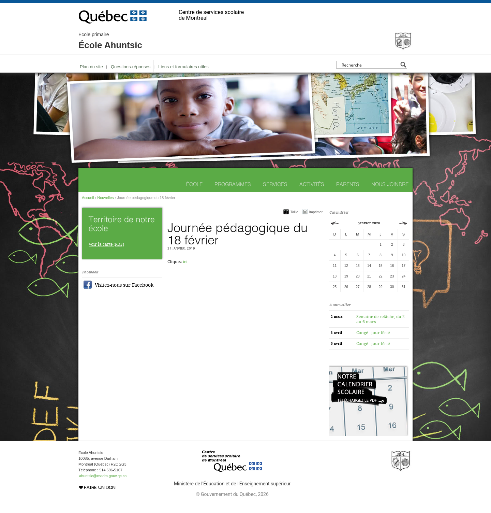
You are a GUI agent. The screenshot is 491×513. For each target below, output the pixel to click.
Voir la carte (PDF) (106, 244)
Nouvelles (105, 198)
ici (185, 261)
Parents (347, 184)
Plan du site (91, 66)
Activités (311, 184)
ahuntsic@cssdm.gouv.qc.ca (103, 476)
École (194, 184)
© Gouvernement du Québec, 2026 (232, 494)
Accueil (88, 198)
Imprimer (316, 212)
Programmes (232, 184)
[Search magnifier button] (403, 64)
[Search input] (370, 65)
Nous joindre (389, 184)
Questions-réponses (130, 66)
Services (275, 184)
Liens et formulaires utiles (183, 66)
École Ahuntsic (110, 41)
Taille (294, 212)
